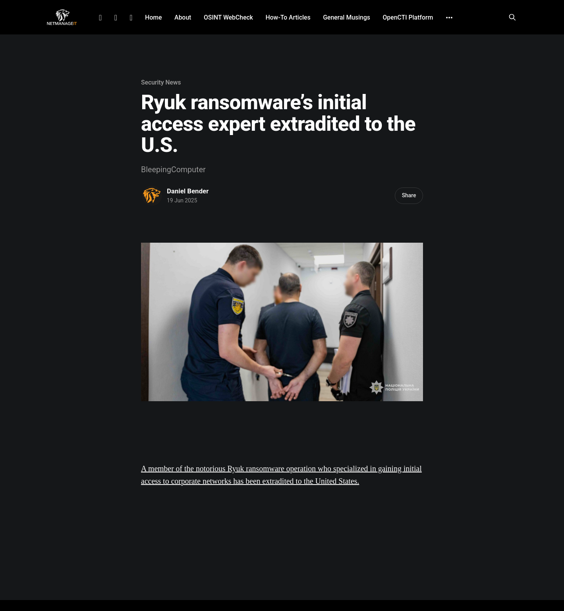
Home (153, 17)
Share (409, 195)
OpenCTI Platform (408, 17)
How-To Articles (288, 17)
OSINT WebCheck (228, 17)
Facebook (115, 17)
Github (131, 17)
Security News (161, 82)
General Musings (346, 17)
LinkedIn (100, 17)
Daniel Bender (188, 191)
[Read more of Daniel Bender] (152, 196)
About (182, 17)
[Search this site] (512, 17)
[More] (449, 17)
